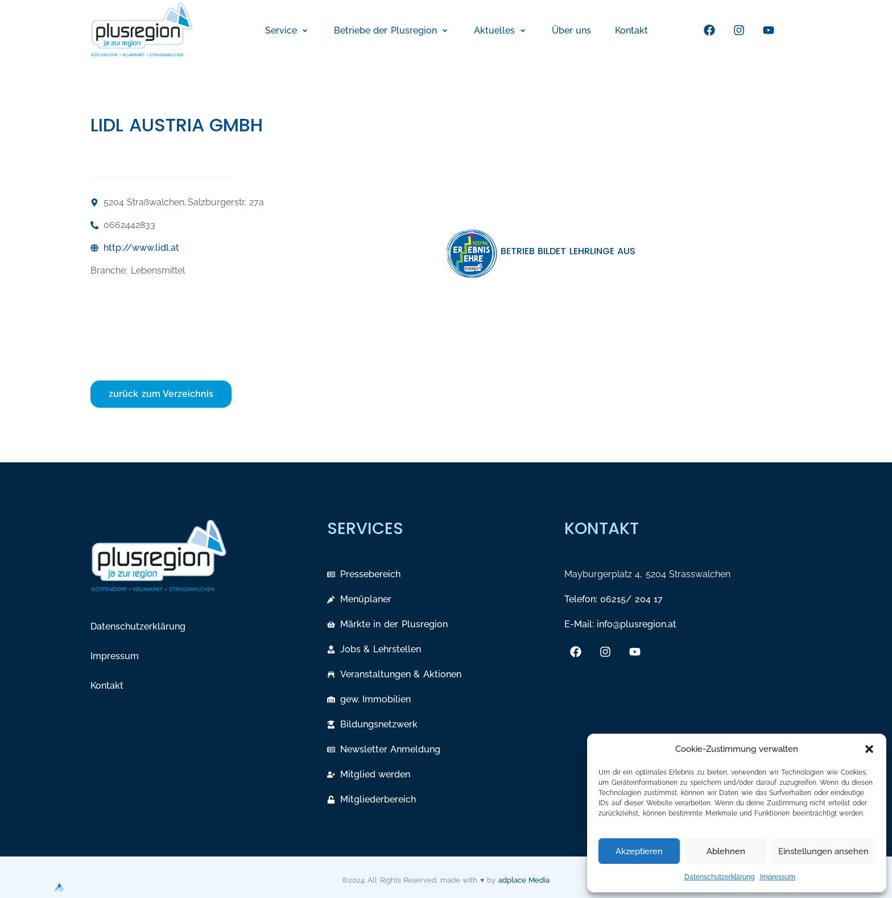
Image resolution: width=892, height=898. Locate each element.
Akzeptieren (639, 851)
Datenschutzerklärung (719, 877)
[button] (869, 749)
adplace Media (524, 880)
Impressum (777, 877)
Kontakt (106, 685)
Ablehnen (726, 851)
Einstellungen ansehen (823, 851)
